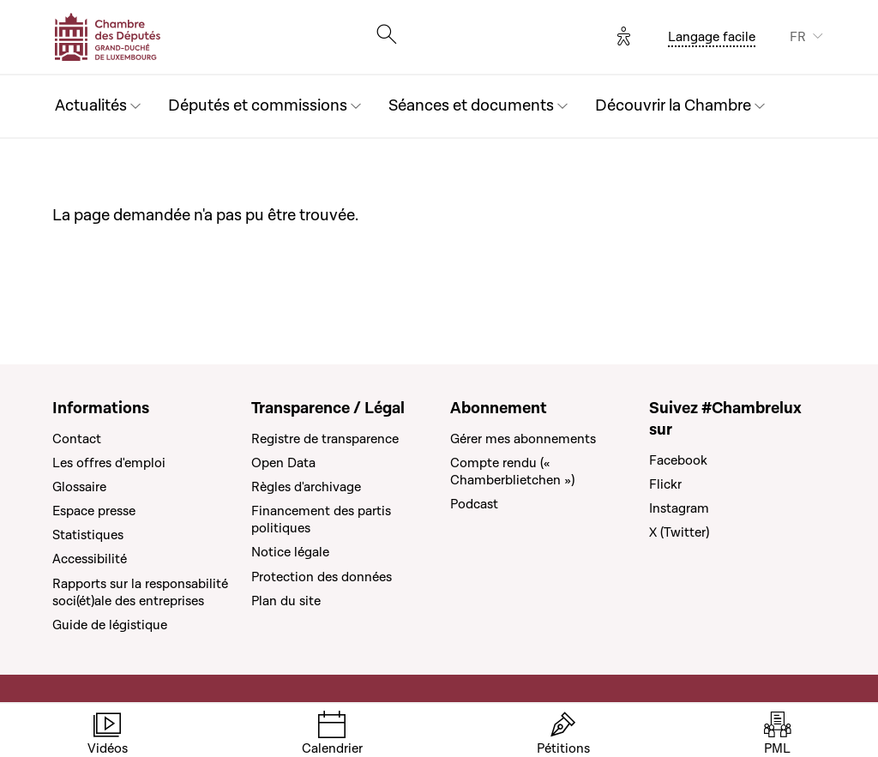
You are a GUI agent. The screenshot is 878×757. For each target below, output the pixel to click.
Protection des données (321, 577)
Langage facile (711, 36)
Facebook (678, 460)
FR (798, 36)
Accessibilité (89, 559)
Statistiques (87, 535)
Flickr (665, 484)
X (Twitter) (679, 532)
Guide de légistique (109, 625)
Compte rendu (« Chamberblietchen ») (512, 471)
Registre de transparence (325, 439)
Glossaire (79, 487)
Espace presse (93, 511)
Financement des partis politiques (321, 519)
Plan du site (286, 601)
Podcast (474, 504)
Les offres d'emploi (108, 463)
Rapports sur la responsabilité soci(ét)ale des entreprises (140, 592)
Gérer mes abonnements (523, 439)
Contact (76, 439)
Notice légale (290, 552)
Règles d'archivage (306, 487)
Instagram (679, 508)
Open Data (283, 463)
